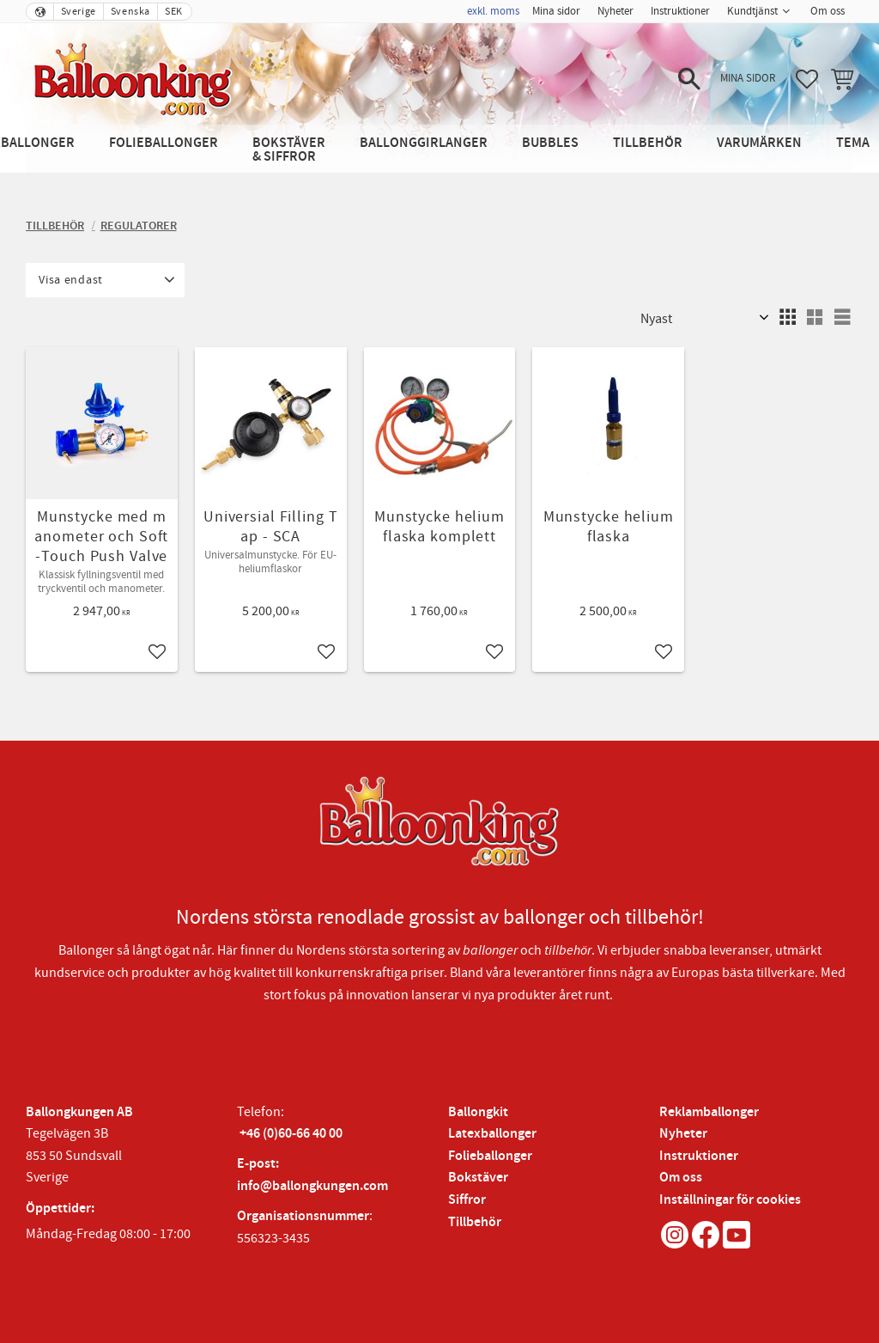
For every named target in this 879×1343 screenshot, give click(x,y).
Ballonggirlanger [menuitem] (424, 143)
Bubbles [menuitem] (550, 143)
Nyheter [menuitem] (615, 11)
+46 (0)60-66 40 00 (291, 1134)
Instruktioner (698, 1156)
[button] (689, 79)
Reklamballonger (709, 1112)
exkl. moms (493, 11)
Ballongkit (478, 1112)
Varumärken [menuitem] (759, 143)
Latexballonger (492, 1134)
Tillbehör (474, 1222)
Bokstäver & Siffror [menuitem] (288, 150)
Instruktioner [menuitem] (680, 11)
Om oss (680, 1178)
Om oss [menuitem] (827, 11)
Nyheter (683, 1134)
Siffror (467, 1200)
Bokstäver (478, 1178)
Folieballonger (490, 1156)
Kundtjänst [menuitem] (752, 11)
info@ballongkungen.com (312, 1186)
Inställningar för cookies (730, 1200)
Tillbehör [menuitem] (647, 143)
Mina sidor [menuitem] (556, 11)
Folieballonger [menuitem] (163, 143)
